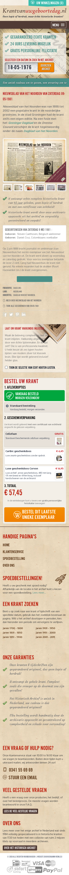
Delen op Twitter (11, 314)
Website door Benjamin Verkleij (49, 856)
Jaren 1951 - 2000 (45, 632)
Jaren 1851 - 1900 (12, 637)
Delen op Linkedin (23, 314)
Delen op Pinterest (17, 314)
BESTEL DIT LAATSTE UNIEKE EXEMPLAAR (34, 514)
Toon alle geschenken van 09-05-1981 (21, 305)
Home (6, 545)
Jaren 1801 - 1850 (12, 632)
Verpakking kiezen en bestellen (34, 279)
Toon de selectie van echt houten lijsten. (32, 368)
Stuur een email (23, 778)
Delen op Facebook (5, 314)
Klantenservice (13, 551)
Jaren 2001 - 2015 (45, 637)
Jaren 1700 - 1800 (13, 628)
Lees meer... (39, 592)
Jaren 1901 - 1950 (45, 628)
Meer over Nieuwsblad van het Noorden (22, 300)
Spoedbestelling (14, 558)
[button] (7, 187)
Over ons (9, 565)
